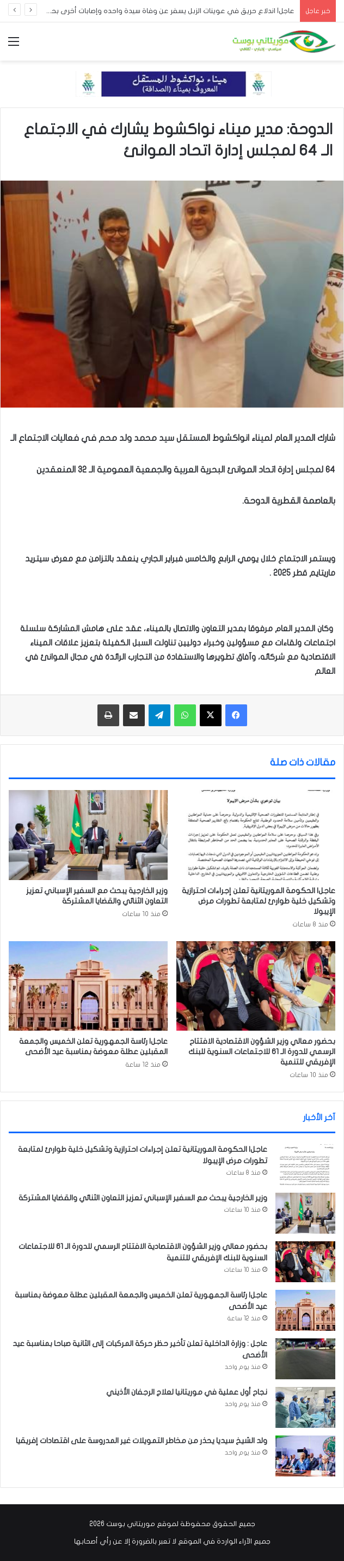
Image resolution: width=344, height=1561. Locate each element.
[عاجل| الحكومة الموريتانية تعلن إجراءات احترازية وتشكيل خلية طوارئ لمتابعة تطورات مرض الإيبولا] (255, 835)
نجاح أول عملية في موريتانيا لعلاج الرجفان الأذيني (186, 1392)
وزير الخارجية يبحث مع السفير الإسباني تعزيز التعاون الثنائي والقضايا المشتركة (143, 1198)
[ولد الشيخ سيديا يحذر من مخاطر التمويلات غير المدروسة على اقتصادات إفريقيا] (305, 1456)
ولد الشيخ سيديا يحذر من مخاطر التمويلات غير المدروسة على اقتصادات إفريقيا (141, 1441)
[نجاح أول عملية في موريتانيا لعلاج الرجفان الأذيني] (305, 1407)
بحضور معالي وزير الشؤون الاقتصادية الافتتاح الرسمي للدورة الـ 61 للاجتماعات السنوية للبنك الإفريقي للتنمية (261, 1051)
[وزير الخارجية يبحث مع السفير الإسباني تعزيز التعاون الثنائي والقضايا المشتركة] (88, 835)
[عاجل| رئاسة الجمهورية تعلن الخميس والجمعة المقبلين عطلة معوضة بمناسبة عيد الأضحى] (88, 986)
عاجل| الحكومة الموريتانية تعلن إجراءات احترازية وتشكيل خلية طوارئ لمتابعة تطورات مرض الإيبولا (258, 901)
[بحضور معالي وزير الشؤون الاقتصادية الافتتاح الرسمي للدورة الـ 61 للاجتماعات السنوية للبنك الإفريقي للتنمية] (255, 986)
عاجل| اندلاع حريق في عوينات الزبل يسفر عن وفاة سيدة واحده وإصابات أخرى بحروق (166, 11)
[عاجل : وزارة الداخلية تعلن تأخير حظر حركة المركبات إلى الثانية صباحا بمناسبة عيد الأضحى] (305, 1358)
